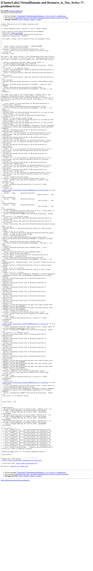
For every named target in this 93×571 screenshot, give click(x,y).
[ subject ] (32, 19)
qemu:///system (16, 35)
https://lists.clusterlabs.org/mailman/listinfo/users (22, 548)
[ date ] (21, 19)
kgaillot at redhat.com (16, 11)
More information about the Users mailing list (15, 569)
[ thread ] (26, 19)
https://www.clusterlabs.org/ (26, 551)
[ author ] (39, 19)
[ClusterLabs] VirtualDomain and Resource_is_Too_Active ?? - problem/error (41, 16)
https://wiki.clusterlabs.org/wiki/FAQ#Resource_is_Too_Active (25, 223)
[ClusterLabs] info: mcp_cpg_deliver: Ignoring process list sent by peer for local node (41, 18)
